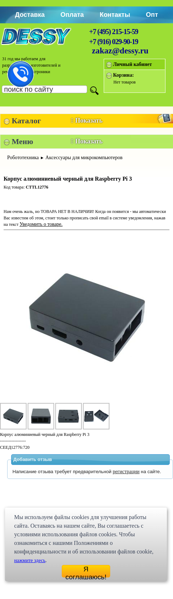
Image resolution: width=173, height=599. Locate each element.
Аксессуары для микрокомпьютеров (84, 157)
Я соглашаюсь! (85, 571)
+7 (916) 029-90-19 (113, 42)
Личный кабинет (132, 64)
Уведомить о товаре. (40, 224)
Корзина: (123, 75)
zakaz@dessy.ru (120, 50)
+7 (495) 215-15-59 (113, 31)
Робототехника (23, 157)
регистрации (126, 471)
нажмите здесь (29, 560)
